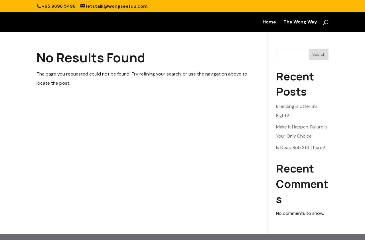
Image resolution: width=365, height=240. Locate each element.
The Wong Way (300, 22)
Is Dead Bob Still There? (300, 147)
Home (269, 22)
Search (318, 54)
